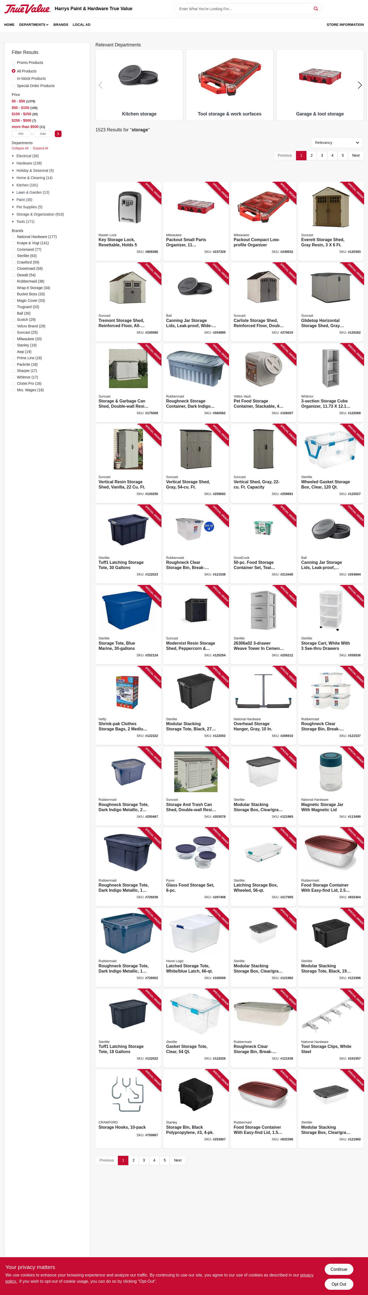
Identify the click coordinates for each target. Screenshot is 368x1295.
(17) (27, 371)
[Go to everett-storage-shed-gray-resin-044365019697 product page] (331, 221)
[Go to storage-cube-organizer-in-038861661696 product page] (331, 383)
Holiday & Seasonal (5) (35, 170)
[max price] (43, 134)
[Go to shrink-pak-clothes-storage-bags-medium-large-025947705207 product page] (128, 705)
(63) (27, 256)
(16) (29, 383)
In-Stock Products (31, 78)
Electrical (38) (27, 156)
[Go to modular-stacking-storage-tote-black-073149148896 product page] (196, 705)
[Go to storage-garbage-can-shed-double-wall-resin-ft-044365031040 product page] (128, 383)
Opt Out (338, 1284)
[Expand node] (14, 156)
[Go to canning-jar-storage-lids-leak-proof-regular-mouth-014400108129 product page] (331, 544)
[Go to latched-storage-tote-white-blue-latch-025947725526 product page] (196, 947)
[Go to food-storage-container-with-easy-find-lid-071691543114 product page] (331, 867)
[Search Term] (248, 9)
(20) (29, 339)
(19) (27, 345)
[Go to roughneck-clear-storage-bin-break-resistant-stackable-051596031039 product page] (263, 1028)
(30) (24, 313)
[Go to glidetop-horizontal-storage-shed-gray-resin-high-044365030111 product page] (331, 302)
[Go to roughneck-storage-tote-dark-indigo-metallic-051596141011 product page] (128, 947)
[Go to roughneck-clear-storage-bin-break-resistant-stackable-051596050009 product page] (331, 705)
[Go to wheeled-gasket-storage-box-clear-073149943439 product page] (331, 463)
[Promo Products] (13, 62)
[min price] (21, 134)
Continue (338, 1269)
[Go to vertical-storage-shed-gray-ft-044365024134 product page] (196, 463)
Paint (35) (24, 200)
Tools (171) (25, 221)
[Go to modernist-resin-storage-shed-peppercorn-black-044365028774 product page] (196, 624)
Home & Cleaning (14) (34, 178)
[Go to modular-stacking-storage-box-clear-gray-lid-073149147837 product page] (263, 786)
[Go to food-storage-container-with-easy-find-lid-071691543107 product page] (263, 1109)
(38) (30, 281)
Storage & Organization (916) (40, 214)
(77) (29, 249)
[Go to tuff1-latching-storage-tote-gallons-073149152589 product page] (128, 1028)
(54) (26, 275)
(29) (26, 319)
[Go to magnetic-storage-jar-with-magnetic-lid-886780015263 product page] (331, 786)
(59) (28, 262)
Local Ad (82, 25)
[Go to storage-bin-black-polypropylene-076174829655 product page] (196, 1109)
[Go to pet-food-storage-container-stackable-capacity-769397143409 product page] (263, 383)
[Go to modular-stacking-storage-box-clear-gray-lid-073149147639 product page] (263, 947)
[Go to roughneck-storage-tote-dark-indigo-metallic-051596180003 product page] (128, 867)
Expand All (40, 148)
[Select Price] (58, 134)
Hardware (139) (29, 163)
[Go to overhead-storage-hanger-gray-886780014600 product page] (263, 705)
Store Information (345, 25)
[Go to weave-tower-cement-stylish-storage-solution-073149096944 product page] (263, 624)
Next (356, 155)
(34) (33, 288)
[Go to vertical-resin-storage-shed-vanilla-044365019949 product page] (128, 463)
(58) (30, 268)
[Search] (316, 8)
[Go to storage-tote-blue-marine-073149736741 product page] (128, 624)
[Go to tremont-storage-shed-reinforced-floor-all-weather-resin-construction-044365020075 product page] (128, 302)
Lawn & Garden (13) (32, 192)
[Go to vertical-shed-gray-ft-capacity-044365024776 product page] (263, 463)
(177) (37, 237)
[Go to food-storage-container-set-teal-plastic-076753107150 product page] (263, 544)
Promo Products (30, 62)
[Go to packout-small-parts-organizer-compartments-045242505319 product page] (196, 221)
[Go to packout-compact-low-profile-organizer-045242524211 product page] (263, 221)
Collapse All (20, 148)
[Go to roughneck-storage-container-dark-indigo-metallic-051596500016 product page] (196, 383)
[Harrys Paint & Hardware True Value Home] (27, 9)
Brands (60, 25)
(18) (29, 358)
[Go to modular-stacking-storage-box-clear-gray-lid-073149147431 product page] (331, 1109)
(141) (33, 243)
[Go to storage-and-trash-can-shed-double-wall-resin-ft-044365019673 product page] (196, 786)
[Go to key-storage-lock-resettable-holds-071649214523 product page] (128, 221)
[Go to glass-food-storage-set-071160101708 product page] (196, 867)
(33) (31, 294)
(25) (27, 332)
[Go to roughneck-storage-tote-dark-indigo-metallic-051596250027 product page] (128, 786)
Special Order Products (36, 85)
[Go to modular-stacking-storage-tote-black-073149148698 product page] (331, 947)
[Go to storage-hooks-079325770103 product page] (128, 1109)
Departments (32, 25)
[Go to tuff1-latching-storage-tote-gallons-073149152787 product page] (128, 544)
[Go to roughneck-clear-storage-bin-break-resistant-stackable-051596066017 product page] (196, 544)
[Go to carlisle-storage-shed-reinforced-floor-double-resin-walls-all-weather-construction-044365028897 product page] (263, 302)
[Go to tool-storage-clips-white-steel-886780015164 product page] (331, 1028)
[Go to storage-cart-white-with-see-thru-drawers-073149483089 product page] (331, 624)
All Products (27, 71)
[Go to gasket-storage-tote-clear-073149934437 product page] (196, 1028)
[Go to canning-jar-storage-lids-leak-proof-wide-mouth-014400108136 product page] (196, 302)
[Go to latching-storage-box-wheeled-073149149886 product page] (263, 867)
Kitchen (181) (27, 185)
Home (9, 25)
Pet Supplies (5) (29, 207)
